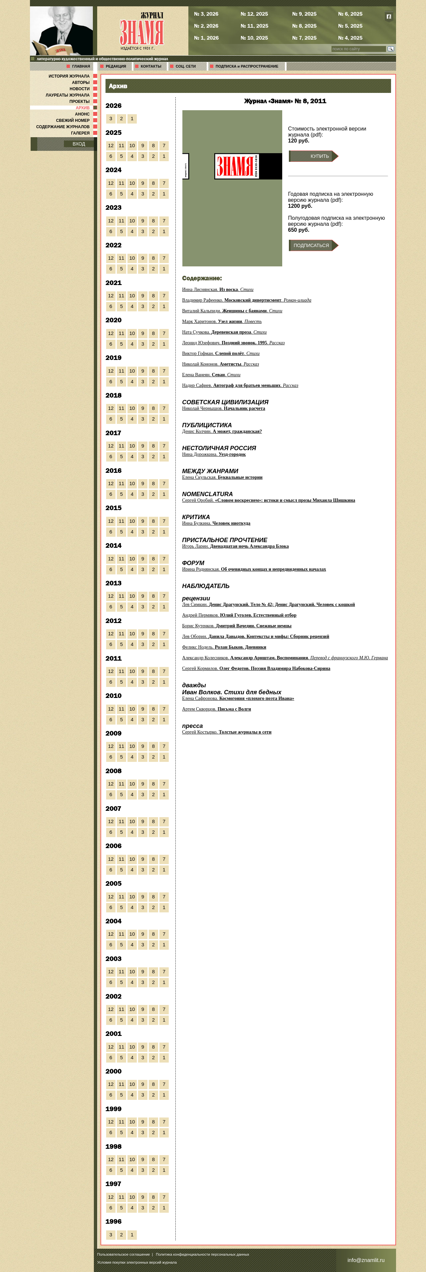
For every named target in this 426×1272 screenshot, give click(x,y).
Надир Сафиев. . (240, 385)
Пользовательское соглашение (123, 1254)
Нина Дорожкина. (214, 454)
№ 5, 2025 (350, 26)
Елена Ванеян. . (211, 374)
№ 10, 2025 (254, 38)
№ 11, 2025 (254, 26)
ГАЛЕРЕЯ (85, 133)
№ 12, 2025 (254, 14)
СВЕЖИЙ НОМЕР (77, 120)
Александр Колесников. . (285, 657)
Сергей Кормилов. (256, 668)
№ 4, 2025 (350, 38)
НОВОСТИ (84, 89)
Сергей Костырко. (226, 732)
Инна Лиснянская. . (217, 289)
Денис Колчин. (222, 431)
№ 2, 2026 (206, 26)
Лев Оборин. (255, 636)
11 (121, 145)
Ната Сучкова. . (224, 332)
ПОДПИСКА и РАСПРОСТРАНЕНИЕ (247, 66)
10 (132, 145)
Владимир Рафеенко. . (246, 300)
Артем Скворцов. (216, 709)
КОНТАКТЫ (151, 66)
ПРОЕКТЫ (84, 101)
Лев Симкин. (268, 604)
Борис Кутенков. (237, 625)
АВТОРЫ (85, 82)
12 (111, 145)
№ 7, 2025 (304, 38)
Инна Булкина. (216, 523)
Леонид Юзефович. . (233, 342)
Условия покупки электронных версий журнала (137, 1262)
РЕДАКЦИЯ (116, 66)
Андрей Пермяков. (239, 615)
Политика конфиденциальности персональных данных (202, 1254)
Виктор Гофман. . (221, 353)
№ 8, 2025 (304, 26)
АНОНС (87, 114)
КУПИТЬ (320, 156)
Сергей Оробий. (268, 500)
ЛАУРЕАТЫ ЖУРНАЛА (72, 95)
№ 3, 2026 (206, 14)
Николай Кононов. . (220, 364)
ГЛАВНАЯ (81, 66)
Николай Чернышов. (223, 408)
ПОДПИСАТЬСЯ (311, 245)
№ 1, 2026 (206, 38)
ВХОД (79, 144)
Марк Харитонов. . (222, 321)
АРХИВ (87, 108)
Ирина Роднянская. (254, 569)
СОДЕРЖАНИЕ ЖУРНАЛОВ (67, 127)
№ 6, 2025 (350, 14)
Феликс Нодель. (224, 647)
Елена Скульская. (222, 477)
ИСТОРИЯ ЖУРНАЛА (74, 76)
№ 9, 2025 (304, 14)
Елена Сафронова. (238, 698)
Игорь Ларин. (235, 546)
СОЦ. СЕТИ (186, 66)
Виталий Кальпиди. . (232, 310)
